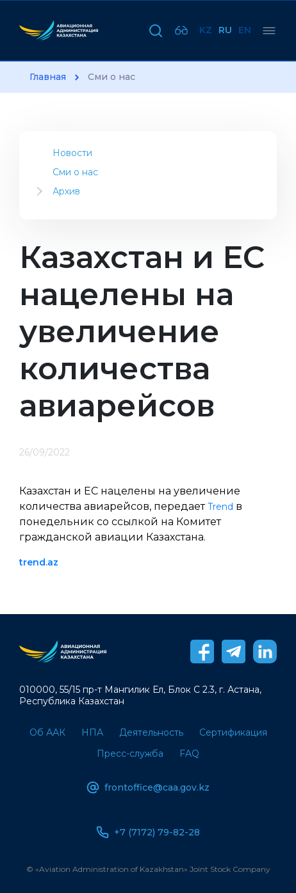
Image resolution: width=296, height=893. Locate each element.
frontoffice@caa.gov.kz (148, 787)
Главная (47, 77)
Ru (225, 30)
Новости (72, 153)
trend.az (38, 562)
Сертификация (233, 732)
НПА (92, 732)
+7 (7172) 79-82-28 (148, 832)
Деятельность (151, 732)
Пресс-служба (130, 753)
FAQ (189, 753)
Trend (220, 506)
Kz (205, 30)
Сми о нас (75, 172)
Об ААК (47, 732)
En (244, 30)
